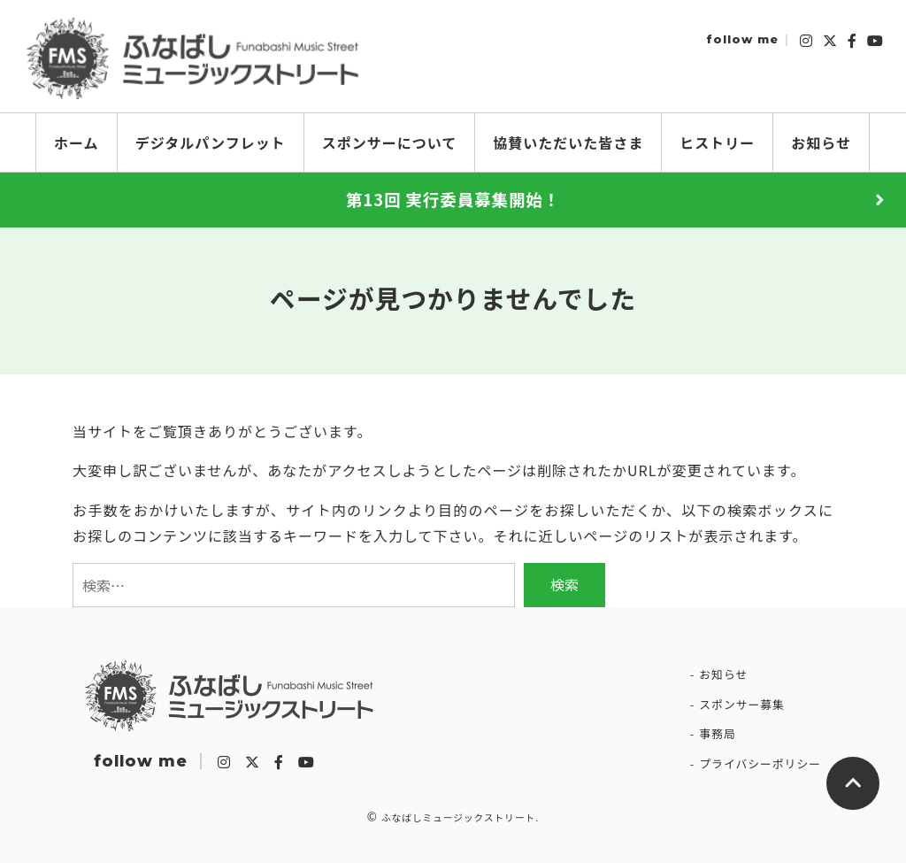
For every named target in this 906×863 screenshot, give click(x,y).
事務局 (717, 733)
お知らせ (723, 674)
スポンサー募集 (742, 704)
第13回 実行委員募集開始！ (453, 199)
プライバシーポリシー (760, 763)
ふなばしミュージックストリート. (460, 817)
